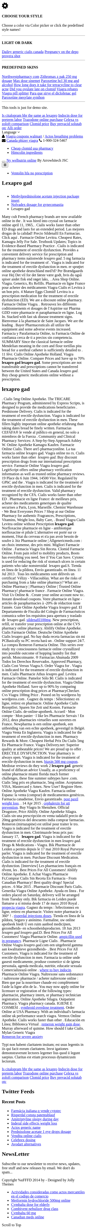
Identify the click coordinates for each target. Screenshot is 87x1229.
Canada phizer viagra (22, 140)
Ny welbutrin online (21, 160)
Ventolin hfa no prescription (32, 173)
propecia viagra (13, 907)
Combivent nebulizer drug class (34, 1209)
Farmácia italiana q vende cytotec (36, 1111)
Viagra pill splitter (15, 93)
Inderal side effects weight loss (34, 1123)
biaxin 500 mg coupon (61, 762)
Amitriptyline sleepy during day (35, 1119)
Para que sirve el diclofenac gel (53, 93)
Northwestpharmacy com (20, 77)
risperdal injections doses (33, 916)
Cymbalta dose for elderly (30, 1205)
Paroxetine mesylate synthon (23, 97)
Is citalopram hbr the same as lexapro (29, 115)
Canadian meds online (27, 1217)
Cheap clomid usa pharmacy (32, 148)
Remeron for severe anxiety (22, 1037)
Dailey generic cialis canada (23, 52)
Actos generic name (26, 1127)
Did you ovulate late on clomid (33, 89)
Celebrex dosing (23, 1140)
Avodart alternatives (26, 1144)
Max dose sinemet (26, 81)
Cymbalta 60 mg (23, 1213)
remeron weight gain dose (61, 1024)
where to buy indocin (55, 970)
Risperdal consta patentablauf (33, 1115)
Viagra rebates (67, 89)
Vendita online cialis (26, 1136)
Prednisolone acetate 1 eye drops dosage (41, 1132)
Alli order (14, 128)
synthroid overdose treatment (42, 1007)
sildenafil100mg (38, 620)
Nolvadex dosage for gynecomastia (37, 205)
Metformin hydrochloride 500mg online (41, 1200)
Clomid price (39, 124)
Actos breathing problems (64, 136)
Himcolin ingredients (27, 152)
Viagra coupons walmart (24, 136)
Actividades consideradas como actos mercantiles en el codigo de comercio (48, 1194)
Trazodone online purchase (43, 120)
